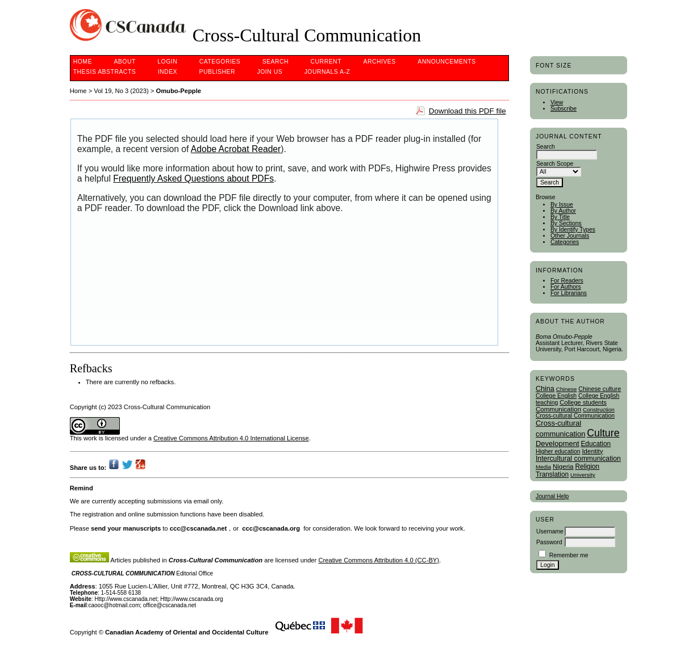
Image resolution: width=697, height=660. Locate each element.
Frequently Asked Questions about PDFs (193, 178)
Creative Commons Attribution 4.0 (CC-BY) (378, 560)
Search (275, 61)
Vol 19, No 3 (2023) (121, 90)
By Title (560, 217)
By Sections (566, 223)
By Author (563, 211)
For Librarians (568, 293)
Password (549, 542)
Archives (379, 61)
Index (167, 72)
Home (82, 61)
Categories (564, 242)
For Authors (565, 287)
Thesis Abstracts (104, 72)
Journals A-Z (327, 72)
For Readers (566, 281)
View (556, 102)
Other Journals (569, 236)
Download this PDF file (467, 111)
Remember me (569, 555)
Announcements (447, 61)
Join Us (270, 72)
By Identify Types (572, 229)
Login (167, 61)
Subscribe (563, 109)
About (124, 61)
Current (326, 61)
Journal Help (552, 496)
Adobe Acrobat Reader (236, 149)
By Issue (561, 204)
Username (550, 531)
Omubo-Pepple (178, 90)
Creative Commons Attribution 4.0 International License (231, 438)
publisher (217, 72)
